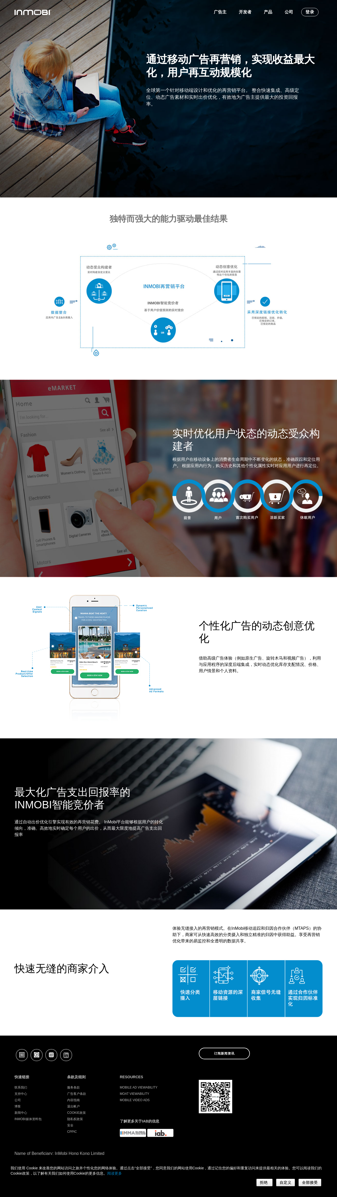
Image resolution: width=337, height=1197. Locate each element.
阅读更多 (114, 1173)
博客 (17, 1106)
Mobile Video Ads (135, 1100)
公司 (289, 12)
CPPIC (72, 1132)
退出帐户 (73, 1106)
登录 (309, 12)
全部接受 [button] (310, 1182)
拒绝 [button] (264, 1182)
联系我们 (20, 1087)
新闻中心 (20, 1113)
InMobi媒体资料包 (28, 1119)
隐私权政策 (75, 1119)
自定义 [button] (285, 1182)
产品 (268, 12)
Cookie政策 (76, 1113)
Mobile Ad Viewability (138, 1087)
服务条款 (73, 1087)
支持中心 (20, 1094)
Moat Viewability (134, 1094)
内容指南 (73, 1100)
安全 (70, 1125)
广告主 (220, 12)
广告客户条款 (76, 1094)
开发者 (245, 12)
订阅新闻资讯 (224, 1053)
